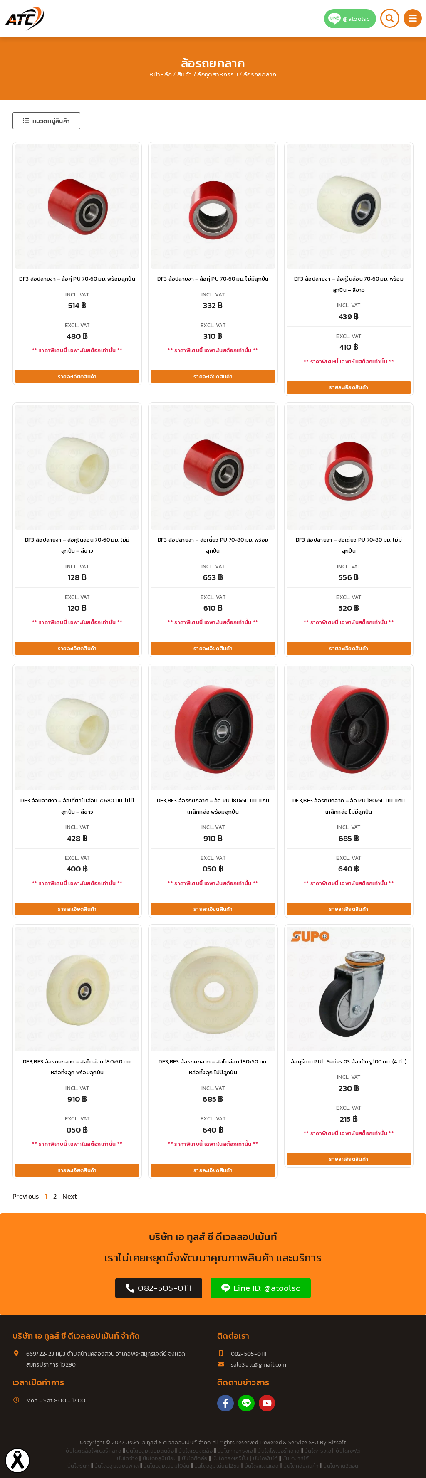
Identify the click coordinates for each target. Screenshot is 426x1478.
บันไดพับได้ (265, 1458)
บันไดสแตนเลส (262, 1466)
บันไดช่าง (127, 1458)
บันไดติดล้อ (195, 1458)
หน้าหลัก (160, 74)
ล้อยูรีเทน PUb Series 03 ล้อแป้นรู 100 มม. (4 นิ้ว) (349, 1062)
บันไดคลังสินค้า (301, 1466)
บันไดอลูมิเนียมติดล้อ (150, 1451)
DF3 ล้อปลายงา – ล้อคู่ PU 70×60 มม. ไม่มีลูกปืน (212, 279)
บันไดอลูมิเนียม (160, 1458)
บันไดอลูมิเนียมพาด (116, 1466)
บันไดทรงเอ (318, 1451)
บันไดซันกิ (78, 1466)
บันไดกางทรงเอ (235, 1451)
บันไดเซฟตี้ (348, 1451)
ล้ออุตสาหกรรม (217, 74)
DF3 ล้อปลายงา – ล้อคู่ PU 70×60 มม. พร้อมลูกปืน (77, 279)
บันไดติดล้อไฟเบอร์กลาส (93, 1451)
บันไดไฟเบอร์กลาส (279, 1451)
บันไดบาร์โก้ (295, 1458)
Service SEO (303, 1442)
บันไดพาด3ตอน (341, 1466)
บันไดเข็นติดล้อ (195, 1451)
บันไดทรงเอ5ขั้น (230, 1458)
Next (69, 1196)
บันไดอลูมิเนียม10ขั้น (166, 1466)
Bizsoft (337, 1442)
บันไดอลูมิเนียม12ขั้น (217, 1466)
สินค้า (184, 74)
